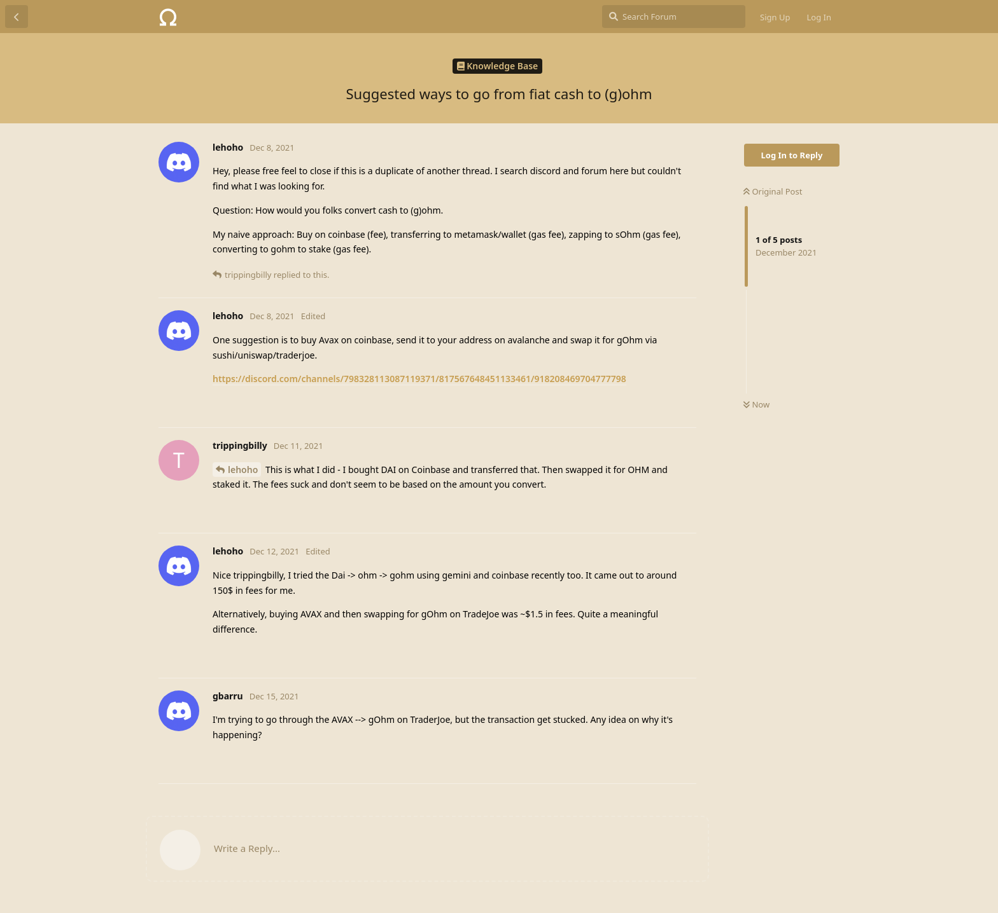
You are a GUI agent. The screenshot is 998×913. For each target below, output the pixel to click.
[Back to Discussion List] (16, 16)
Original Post (772, 191)
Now (756, 404)
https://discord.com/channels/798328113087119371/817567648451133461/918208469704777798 (419, 379)
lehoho (243, 469)
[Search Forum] (673, 16)
